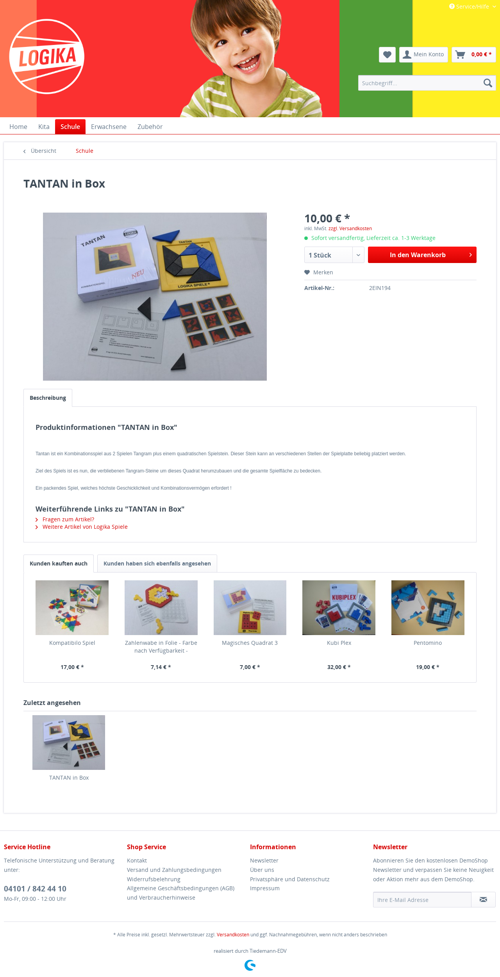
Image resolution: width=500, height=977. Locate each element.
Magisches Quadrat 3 (250, 642)
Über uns (262, 869)
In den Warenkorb (431, 254)
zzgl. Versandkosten (350, 228)
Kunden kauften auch (59, 563)
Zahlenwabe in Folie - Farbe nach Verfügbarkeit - (161, 646)
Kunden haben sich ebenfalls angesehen (157, 563)
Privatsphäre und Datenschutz (290, 879)
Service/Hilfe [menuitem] (470, 6)
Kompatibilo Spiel (72, 642)
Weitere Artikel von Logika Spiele (82, 526)
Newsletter (264, 860)
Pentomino (428, 642)
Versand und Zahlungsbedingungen (174, 869)
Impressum (265, 888)
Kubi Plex (339, 642)
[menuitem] (427, 83)
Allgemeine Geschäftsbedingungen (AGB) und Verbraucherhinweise (180, 892)
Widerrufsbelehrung (153, 879)
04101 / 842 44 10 (35, 889)
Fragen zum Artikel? (65, 519)
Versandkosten (233, 934)
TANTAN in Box (69, 777)
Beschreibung (48, 397)
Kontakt (137, 860)
